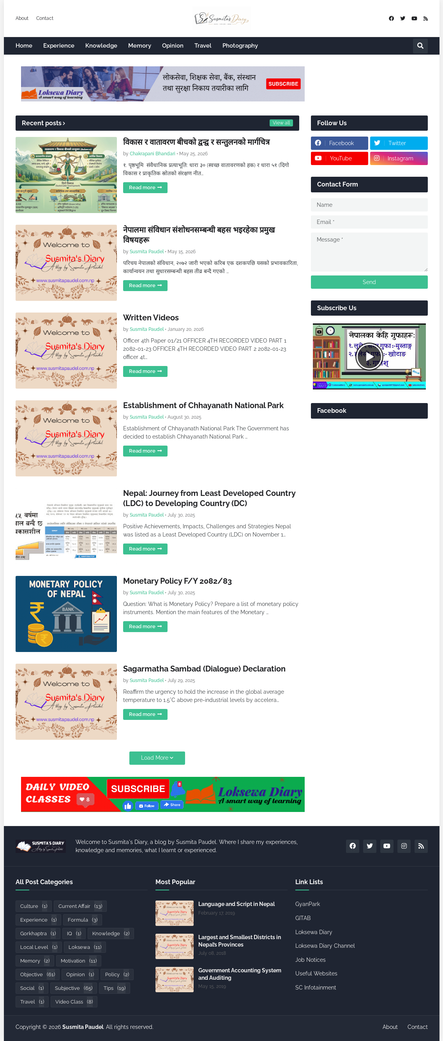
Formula (82, 920)
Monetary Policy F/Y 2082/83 (177, 581)
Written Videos (151, 317)
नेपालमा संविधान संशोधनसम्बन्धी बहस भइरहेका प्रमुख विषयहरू (199, 235)
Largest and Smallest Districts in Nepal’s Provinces (239, 940)
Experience (38, 920)
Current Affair (80, 906)
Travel (32, 1002)
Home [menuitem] (24, 45)
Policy (117, 974)
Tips (114, 988)
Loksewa (85, 947)
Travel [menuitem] (203, 45)
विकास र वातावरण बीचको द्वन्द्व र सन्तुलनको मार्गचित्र (196, 142)
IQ (74, 933)
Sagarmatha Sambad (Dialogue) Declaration (204, 668)
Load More (154, 758)
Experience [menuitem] (58, 45)
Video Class (74, 1002)
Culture (33, 906)
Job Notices (310, 960)
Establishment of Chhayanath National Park (203, 405)
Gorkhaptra (38, 933)
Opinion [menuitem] (173, 45)
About (22, 18)
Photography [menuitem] (240, 45)
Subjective (73, 988)
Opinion (80, 974)
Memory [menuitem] (139, 45)
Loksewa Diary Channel (325, 946)
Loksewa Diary (313, 932)
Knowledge (110, 933)
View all (281, 123)
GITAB (303, 918)
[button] (420, 46)
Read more (142, 187)
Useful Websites (316, 973)
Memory (34, 961)
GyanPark (307, 904)
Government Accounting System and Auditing (239, 974)
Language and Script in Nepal (236, 904)
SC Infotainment (315, 987)
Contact (44, 18)
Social (32, 988)
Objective (37, 974)
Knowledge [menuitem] (101, 45)
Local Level (38, 947)
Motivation (79, 961)
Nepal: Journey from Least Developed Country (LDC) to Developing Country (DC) (209, 498)
